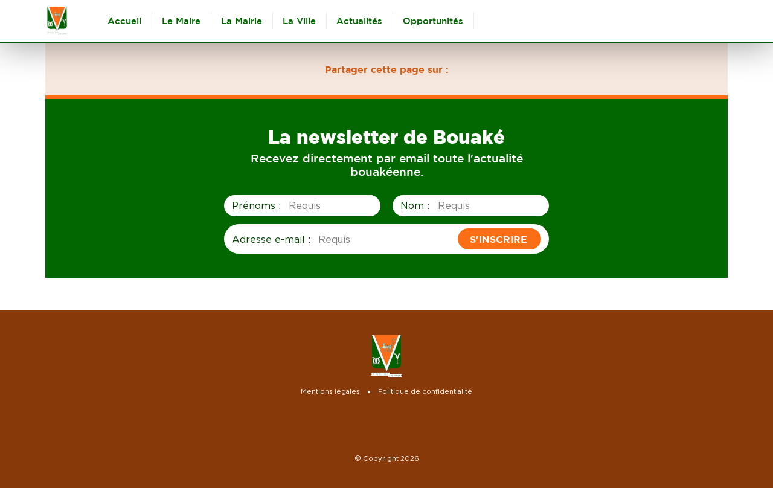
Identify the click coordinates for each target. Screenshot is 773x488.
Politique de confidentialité (425, 391)
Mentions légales (330, 391)
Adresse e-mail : (271, 239)
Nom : (414, 205)
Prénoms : (256, 205)
